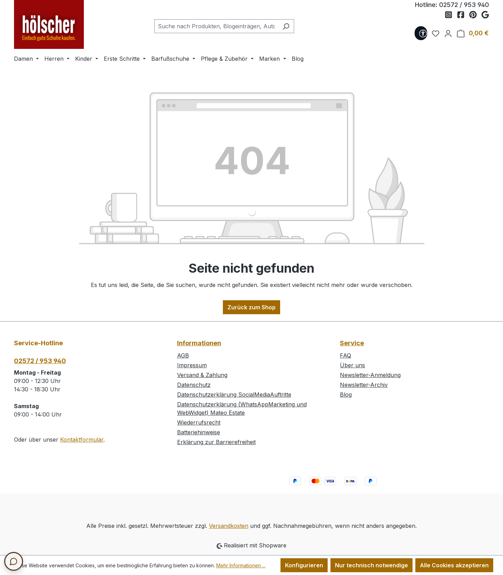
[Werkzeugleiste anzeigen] (421, 33)
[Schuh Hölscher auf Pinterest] (475, 15)
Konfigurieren (304, 565)
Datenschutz (194, 384)
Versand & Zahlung (202, 374)
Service (352, 343)
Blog (346, 394)
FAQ (345, 355)
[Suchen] (286, 26)
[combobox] (216, 26)
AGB (183, 355)
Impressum (192, 365)
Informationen (199, 343)
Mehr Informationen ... (240, 565)
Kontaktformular (81, 439)
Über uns (352, 365)
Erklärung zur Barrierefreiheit (216, 441)
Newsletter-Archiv (364, 384)
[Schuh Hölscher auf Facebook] (463, 15)
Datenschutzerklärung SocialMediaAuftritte (234, 394)
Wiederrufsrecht (198, 422)
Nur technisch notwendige (371, 565)
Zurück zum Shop (251, 307)
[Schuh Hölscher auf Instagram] (451, 15)
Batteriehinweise (198, 432)
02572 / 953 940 (464, 4)
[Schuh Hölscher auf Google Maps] (485, 15)
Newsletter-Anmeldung (370, 374)
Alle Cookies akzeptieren (454, 565)
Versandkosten (228, 525)
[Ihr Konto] (446, 33)
